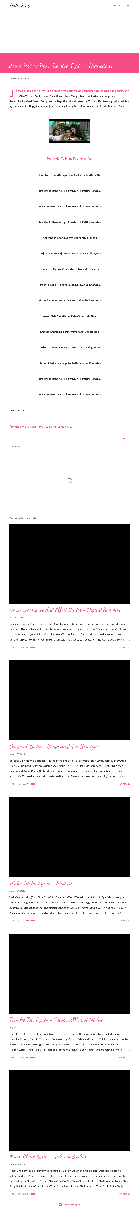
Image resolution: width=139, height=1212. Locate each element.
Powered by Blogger (69, 1204)
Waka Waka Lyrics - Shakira (41, 883)
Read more (124, 647)
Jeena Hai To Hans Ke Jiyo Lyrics (69, 158)
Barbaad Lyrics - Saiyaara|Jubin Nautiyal (53, 746)
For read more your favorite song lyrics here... (41, 426)
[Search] (116, 5)
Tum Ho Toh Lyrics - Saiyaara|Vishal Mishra (56, 1019)
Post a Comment (26, 647)
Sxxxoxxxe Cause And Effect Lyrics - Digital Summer (64, 609)
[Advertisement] (69, 33)
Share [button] (124, 439)
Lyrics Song (19, 5)
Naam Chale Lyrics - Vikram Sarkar (48, 1156)
